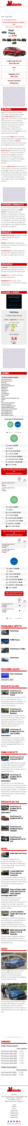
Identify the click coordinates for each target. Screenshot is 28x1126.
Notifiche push (14, 1115)
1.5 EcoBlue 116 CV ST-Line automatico (7, 604)
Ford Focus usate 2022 (9, 1056)
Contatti (14, 1105)
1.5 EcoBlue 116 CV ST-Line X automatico (8, 609)
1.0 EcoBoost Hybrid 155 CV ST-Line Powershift (8, 545)
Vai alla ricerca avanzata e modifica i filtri (14, 23)
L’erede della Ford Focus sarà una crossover (17, 873)
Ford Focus (14, 631)
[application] (14, 301)
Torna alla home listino (10, 20)
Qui (2, 979)
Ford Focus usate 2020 (9, 1051)
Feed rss (20, 1121)
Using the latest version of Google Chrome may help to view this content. (14, 305)
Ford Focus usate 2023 (9, 1058)
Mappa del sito (14, 1117)
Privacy (14, 1108)
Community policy (14, 1113)
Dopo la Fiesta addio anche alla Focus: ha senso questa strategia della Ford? (13, 892)
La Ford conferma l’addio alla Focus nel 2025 (18, 914)
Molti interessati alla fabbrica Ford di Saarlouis (18, 932)
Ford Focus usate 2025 (9, 1063)
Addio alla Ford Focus (18, 853)
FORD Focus (15, 640)
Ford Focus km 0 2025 (8, 1075)
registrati (13, 320)
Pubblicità (14, 1106)
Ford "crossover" (16, 674)
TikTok (8, 1121)
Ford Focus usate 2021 (9, 1053)
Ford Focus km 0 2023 (8, 1072)
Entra (6, 320)
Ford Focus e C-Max (17, 649)
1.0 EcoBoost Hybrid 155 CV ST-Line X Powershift (8, 550)
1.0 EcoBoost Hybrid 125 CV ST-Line (8, 483)
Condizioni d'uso (14, 1112)
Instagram (11, 1121)
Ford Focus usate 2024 (9, 1061)
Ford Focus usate (9, 1046)
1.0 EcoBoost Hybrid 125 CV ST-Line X (8, 488)
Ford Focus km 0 (9, 1067)
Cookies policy (14, 1110)
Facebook (14, 1121)
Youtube (17, 1121)
